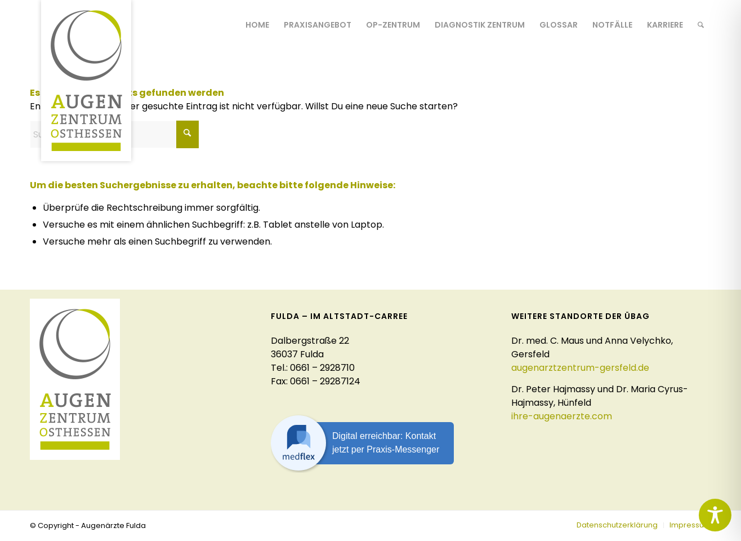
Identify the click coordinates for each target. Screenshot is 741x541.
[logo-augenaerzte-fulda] (86, 80)
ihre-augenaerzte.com (561, 416)
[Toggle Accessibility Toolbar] (715, 515)
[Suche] (700, 25)
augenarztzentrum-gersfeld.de (580, 367)
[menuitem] (257, 25)
